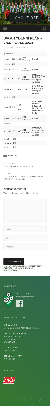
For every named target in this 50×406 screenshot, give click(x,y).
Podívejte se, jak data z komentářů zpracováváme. (18, 269)
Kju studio (31, 401)
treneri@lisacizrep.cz (25, 296)
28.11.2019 (8, 47)
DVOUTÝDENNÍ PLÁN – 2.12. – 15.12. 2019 (23, 40)
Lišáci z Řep (25, 18)
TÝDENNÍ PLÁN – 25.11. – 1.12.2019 (25, 165)
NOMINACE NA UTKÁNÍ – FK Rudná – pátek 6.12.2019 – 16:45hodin (25, 176)
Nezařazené (12, 156)
